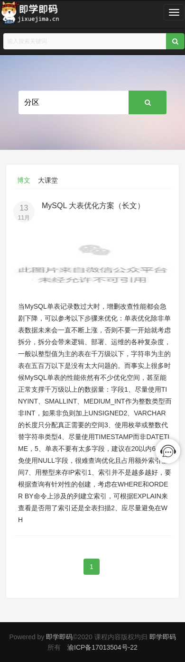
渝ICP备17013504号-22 (102, 647)
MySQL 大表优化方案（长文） (93, 206)
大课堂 (48, 180)
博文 (23, 180)
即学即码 (59, 637)
